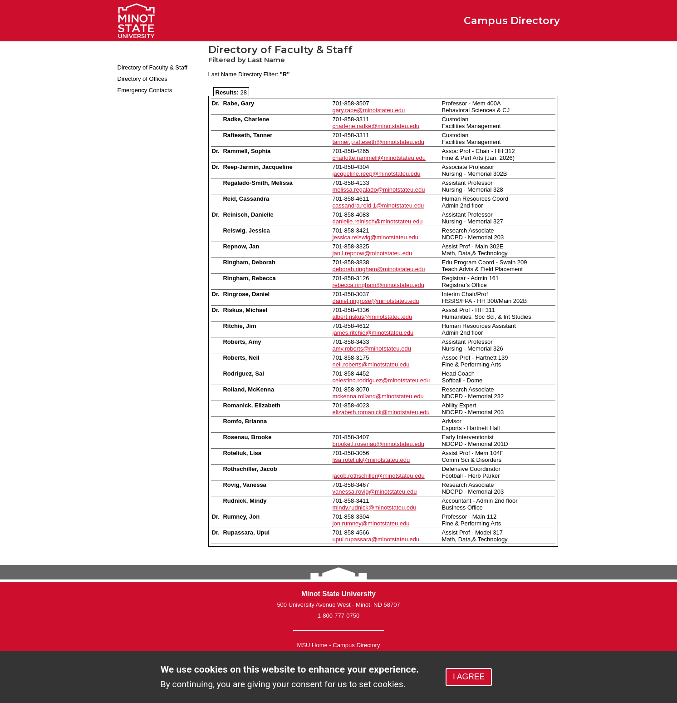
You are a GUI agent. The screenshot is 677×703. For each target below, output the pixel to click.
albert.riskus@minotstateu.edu (372, 316)
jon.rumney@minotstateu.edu (371, 523)
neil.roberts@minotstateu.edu (371, 364)
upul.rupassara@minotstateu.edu (376, 539)
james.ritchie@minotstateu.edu (373, 332)
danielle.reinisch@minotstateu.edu (378, 221)
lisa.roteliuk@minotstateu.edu (371, 459)
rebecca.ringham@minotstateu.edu (379, 285)
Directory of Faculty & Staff (152, 67)
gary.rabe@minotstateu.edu (369, 110)
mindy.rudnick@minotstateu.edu (375, 507)
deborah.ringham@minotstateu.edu (379, 269)
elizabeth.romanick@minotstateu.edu (381, 412)
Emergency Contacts (145, 90)
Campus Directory (356, 645)
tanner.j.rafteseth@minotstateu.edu (379, 142)
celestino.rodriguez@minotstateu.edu (381, 380)
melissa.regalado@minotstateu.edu (379, 189)
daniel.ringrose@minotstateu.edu (376, 300)
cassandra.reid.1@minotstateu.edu (378, 205)
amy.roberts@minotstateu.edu (372, 348)
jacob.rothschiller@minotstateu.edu (379, 475)
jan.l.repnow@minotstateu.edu (372, 253)
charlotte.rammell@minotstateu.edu (379, 157)
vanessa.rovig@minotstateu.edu (375, 491)
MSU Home (312, 645)
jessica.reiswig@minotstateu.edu (376, 237)
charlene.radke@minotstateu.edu (376, 126)
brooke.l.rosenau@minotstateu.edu (379, 444)
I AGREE (469, 676)
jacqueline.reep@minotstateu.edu (377, 173)
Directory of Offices (142, 78)
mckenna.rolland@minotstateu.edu (378, 396)
